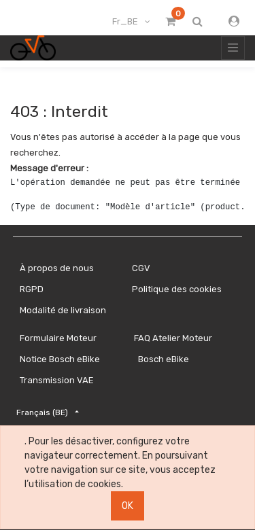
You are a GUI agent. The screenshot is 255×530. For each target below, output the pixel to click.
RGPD (32, 289)
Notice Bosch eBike (60, 359)
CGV (141, 268)
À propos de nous (57, 268)
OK (127, 506)
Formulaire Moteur (58, 338)
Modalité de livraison (63, 310)
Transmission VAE (57, 380)
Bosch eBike (162, 359)
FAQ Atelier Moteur (173, 338)
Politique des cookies (177, 289)
